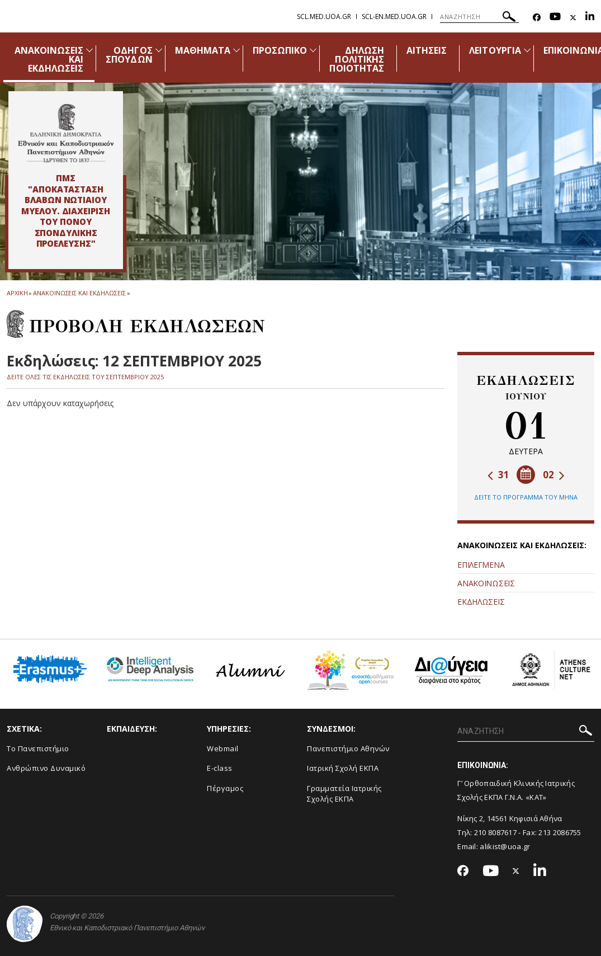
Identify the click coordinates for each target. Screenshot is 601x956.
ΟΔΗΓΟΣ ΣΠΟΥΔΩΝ (129, 54)
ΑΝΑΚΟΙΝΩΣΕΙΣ (485, 583)
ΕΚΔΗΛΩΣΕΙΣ (480, 601)
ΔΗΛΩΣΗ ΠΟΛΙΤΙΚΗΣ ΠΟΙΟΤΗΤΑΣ (356, 59)
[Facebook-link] (537, 17)
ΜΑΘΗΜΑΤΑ (202, 50)
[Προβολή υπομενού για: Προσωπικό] (313, 50)
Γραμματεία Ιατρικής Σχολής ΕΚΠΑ (344, 793)
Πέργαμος (225, 788)
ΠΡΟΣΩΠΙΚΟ (280, 50)
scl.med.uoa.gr (324, 16)
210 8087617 (495, 832)
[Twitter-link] (573, 17)
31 (498, 474)
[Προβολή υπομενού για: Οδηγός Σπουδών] (159, 50)
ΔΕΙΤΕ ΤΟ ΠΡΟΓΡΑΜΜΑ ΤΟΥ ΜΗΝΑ (526, 497)
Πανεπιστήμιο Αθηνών (348, 748)
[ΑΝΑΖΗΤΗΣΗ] (479, 17)
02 (554, 474)
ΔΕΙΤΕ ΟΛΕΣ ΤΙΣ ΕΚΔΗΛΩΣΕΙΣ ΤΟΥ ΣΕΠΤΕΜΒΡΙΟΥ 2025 (85, 377)
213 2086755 (559, 832)
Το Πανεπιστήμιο (38, 748)
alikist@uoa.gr (505, 846)
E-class (220, 768)
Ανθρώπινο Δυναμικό (46, 768)
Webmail (223, 748)
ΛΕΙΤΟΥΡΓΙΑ (495, 50)
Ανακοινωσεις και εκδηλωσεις (79, 293)
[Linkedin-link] (589, 17)
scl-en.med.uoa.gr (394, 16)
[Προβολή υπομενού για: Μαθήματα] (236, 50)
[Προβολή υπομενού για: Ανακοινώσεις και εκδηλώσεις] (89, 50)
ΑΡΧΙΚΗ (17, 293)
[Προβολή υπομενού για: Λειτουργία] (527, 50)
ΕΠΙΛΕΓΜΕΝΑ (480, 564)
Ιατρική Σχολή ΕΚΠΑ (342, 768)
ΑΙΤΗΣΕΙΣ (426, 50)
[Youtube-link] (555, 17)
